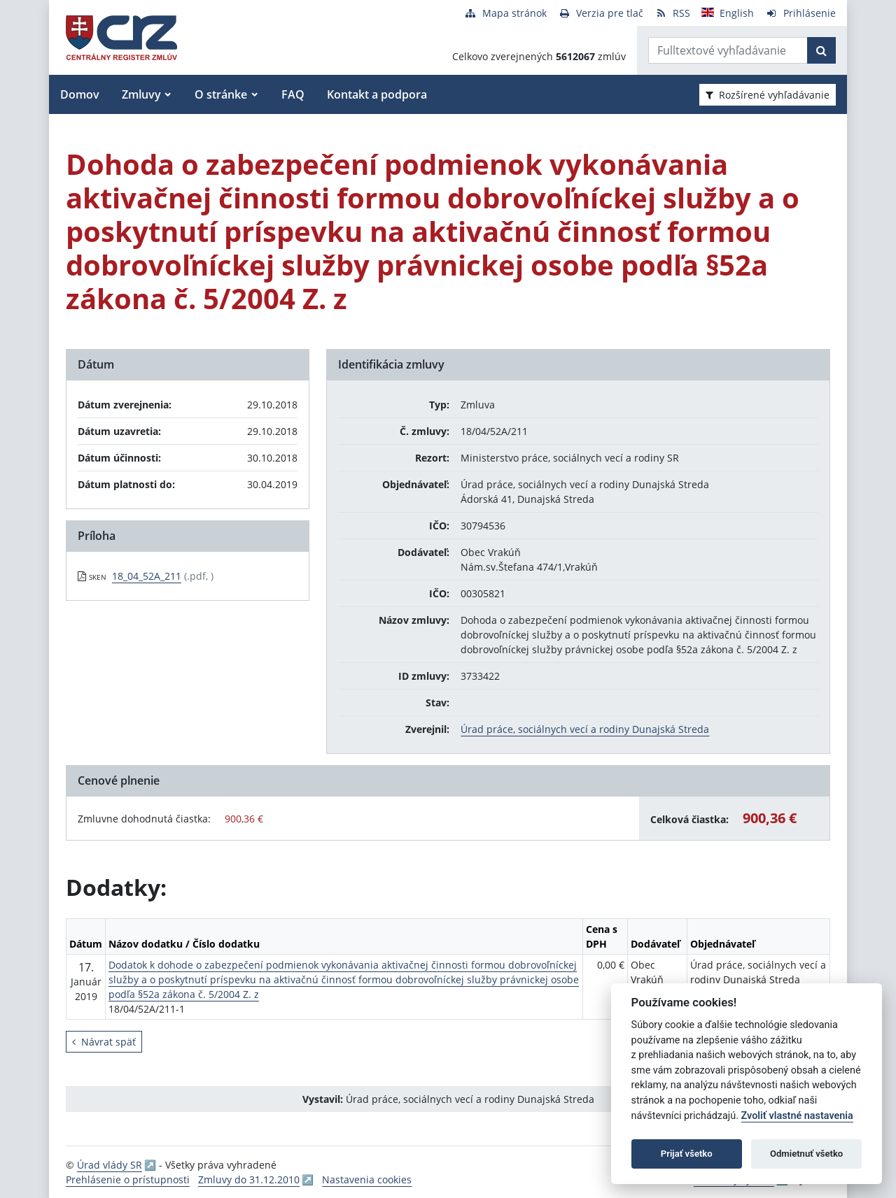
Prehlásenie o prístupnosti (128, 1179)
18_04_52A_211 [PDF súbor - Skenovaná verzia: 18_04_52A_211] (146, 576)
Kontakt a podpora (377, 94)
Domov (79, 94)
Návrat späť (104, 1041)
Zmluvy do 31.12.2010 (249, 1179)
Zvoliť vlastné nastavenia (797, 1116)
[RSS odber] (672, 13)
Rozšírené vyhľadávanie (768, 94)
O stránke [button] (221, 94)
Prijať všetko (687, 1153)
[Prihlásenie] (800, 13)
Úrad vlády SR (109, 1164)
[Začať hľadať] (821, 50)
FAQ (292, 94)
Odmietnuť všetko (806, 1153)
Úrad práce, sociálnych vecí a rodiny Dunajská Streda (585, 729)
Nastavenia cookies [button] (367, 1179)
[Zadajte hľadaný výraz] (728, 50)
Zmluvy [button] (141, 94)
